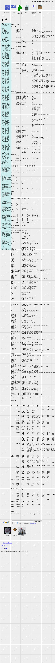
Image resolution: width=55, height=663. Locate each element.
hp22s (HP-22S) (5, 71)
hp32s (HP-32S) (5, 83)
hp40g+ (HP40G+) (6, 104)
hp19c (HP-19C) (5, 65)
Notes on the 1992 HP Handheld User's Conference (6, 242)
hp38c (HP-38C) (5, 94)
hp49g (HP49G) (5, 121)
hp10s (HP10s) (5, 41)
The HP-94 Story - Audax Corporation (6, 229)
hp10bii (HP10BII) (5, 35)
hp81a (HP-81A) (5, 136)
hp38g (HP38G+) (5, 97)
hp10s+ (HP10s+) (5, 43)
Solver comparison (6, 193)
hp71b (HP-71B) (5, 131)
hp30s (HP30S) (5, 80)
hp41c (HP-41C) (5, 105)
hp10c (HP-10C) (5, 40)
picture (6, 64)
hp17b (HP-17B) (5, 56)
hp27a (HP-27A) (5, 74)
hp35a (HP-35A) (5, 90)
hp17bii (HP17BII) (5, 57)
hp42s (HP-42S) (5, 111)
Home (33, 1)
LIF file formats (5, 182)
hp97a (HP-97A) (5, 157)
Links (13, 12)
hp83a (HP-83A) (5, 137)
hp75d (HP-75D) (5, 133)
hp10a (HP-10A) (5, 32)
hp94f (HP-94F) (5, 152)
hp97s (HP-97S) (5, 158)
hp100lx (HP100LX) (6, 160)
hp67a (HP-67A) (5, 129)
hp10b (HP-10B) (5, 33)
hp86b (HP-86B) (5, 144)
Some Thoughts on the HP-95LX (6, 247)
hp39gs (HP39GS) (6, 100)
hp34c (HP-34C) (5, 89)
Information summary (6, 177)
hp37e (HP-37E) (5, 93)
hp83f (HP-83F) (5, 138)
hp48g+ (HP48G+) (6, 118)
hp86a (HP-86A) (5, 143)
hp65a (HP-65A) (5, 127)
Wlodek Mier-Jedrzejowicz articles (6, 202)
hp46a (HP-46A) (5, 113)
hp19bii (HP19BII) (5, 62)
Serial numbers (5, 191)
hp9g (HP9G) (4, 30)
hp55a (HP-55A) (5, 124)
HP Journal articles (6, 178)
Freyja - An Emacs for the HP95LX (6, 220)
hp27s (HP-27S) (5, 75)
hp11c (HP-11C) (5, 44)
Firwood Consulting (19, 13)
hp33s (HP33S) (5, 88)
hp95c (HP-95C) (5, 153)
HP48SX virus (5, 199)
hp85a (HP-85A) (5, 139)
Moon (7, 633)
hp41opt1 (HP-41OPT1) (5, 109)
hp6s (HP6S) (4, 25)
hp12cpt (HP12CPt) (6, 52)
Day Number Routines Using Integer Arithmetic (6, 217)
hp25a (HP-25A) (5, 72)
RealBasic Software (33, 13)
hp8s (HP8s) (4, 29)
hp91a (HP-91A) (5, 147)
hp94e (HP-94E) (5, 151)
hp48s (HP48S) (5, 119)
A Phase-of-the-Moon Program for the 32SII (6, 245)
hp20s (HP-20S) (5, 66)
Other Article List (5, 249)
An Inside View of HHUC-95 (5, 237)
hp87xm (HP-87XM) (6, 146)
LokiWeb (15, 633)
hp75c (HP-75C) (5, 132)
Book (26, 12)
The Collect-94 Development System (6, 209)
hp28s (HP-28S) (5, 78)
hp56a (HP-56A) (5, 125)
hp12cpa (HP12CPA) (6, 50)
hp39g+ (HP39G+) (6, 99)
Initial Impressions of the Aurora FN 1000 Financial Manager (6, 234)
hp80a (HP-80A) (5, 135)
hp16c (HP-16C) (5, 55)
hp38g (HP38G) (5, 96)
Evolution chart (5, 171)
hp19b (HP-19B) (5, 61)
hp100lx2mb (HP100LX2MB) (5, 162)
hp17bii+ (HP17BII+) (6, 58)
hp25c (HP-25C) (5, 73)
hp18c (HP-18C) (5, 60)
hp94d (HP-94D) (5, 149)
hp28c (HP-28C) (5, 77)
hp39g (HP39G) (5, 98)
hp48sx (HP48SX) (5, 120)
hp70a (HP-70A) (5, 130)
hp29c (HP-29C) (5, 79)
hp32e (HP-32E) (5, 82)
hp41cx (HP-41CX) (6, 107)
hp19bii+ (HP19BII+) (6, 63)
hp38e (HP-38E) (5, 95)
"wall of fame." (5, 200)
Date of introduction (6, 170)
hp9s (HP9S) (4, 31)
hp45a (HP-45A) (5, 112)
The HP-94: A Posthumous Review (6, 227)
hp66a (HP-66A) (5, 128)
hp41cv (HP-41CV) (6, 106)
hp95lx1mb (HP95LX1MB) (5, 156)
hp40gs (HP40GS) (6, 103)
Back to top (4, 646)
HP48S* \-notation (5, 167)
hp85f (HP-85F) (5, 141)
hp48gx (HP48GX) (6, 116)
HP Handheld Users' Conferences (6, 169)
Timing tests (4, 197)
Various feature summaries (5, 173)
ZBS (40, 12)
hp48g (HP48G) (5, 114)
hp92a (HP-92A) (5, 148)
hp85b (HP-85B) (5, 140)
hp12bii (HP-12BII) (6, 45)
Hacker (22, 633)
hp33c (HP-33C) (5, 86)
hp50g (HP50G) (5, 123)
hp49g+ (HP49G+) (6, 122)
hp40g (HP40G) (5, 102)
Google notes (33, 621)
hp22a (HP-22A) (5, 70)
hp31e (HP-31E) (5, 81)
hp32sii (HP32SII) (5, 85)
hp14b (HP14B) (5, 53)
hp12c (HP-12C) (5, 46)
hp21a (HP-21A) (5, 68)
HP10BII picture (6, 37)
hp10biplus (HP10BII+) (4, 39)
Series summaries (5, 192)
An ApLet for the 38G (6, 207)
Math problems (5, 186)
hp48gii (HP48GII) (5, 115)
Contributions (7, 12)
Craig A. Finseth (7, 641)
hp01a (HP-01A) (5, 24)
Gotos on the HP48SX (6, 223)
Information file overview (5, 176)
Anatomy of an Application (5, 205)
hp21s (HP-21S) (5, 69)
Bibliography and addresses (5, 165)
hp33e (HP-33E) (5, 87)
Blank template (5, 194)
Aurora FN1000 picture (6, 48)
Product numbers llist (6, 183)
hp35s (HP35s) (5, 91)
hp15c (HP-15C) (5, 54)
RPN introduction (5, 189)
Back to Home (4, 644)
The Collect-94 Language (5, 213)
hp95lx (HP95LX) (5, 154)
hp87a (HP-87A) (5, 145)
